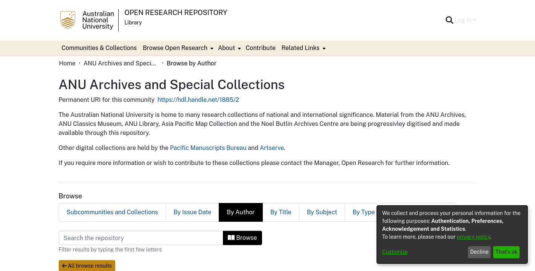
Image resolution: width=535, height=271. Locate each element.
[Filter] (141, 238)
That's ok (506, 252)
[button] (449, 20)
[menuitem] (177, 48)
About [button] (226, 47)
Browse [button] (242, 237)
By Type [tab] (363, 212)
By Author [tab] (241, 212)
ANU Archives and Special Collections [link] (121, 63)
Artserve (272, 147)
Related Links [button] (301, 47)
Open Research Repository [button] (176, 13)
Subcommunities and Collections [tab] (112, 212)
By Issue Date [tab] (193, 212)
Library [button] (133, 23)
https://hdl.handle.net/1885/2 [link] (198, 99)
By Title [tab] (280, 212)
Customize (395, 252)
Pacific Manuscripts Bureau (208, 147)
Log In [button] (463, 20)
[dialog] (452, 234)
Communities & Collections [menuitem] (99, 47)
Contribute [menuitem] (260, 47)
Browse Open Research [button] (175, 47)
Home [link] (67, 63)
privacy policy (473, 237)
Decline (479, 252)
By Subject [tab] (322, 212)
